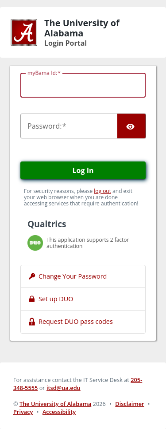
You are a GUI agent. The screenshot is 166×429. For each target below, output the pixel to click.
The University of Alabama (55, 404)
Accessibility (59, 412)
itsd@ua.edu (63, 388)
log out (102, 191)
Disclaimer (129, 404)
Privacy (23, 412)
